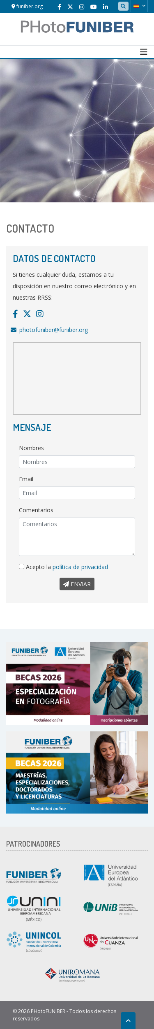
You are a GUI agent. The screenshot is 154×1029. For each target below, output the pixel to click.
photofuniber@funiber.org (53, 330)
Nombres (31, 448)
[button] (139, 6)
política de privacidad (80, 567)
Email (26, 479)
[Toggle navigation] (144, 52)
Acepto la (63, 567)
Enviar (77, 584)
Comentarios (36, 510)
